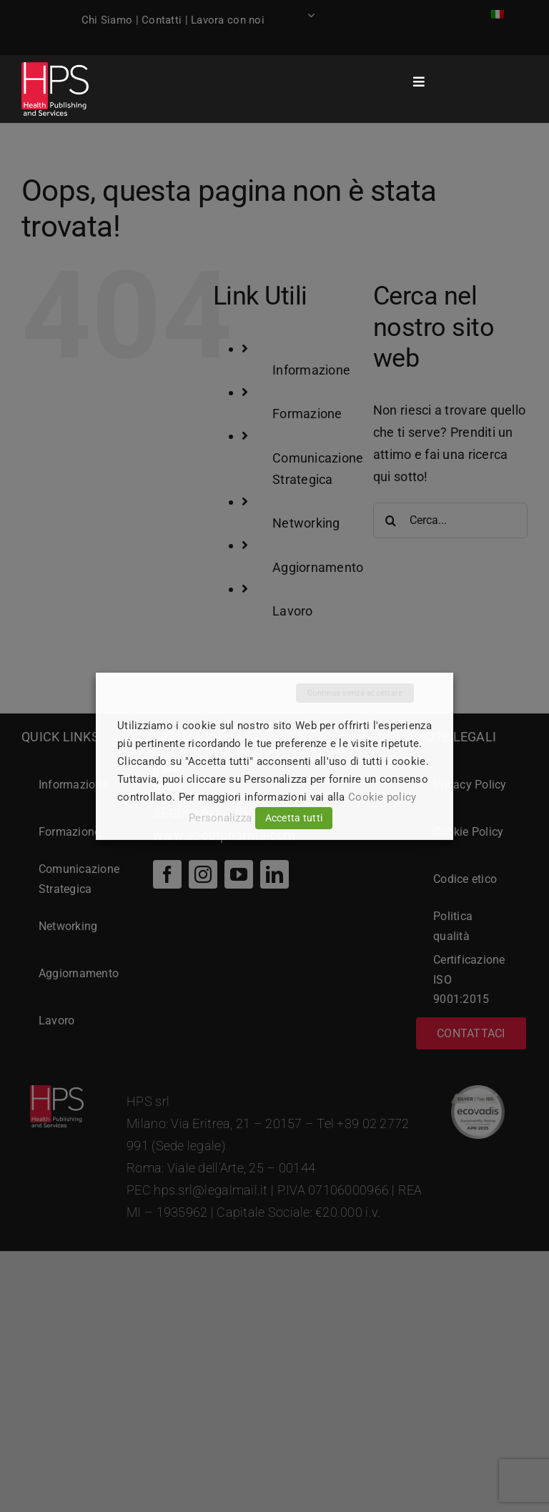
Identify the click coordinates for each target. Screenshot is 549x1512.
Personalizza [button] (220, 817)
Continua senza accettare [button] (354, 692)
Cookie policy (382, 797)
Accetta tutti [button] (294, 818)
